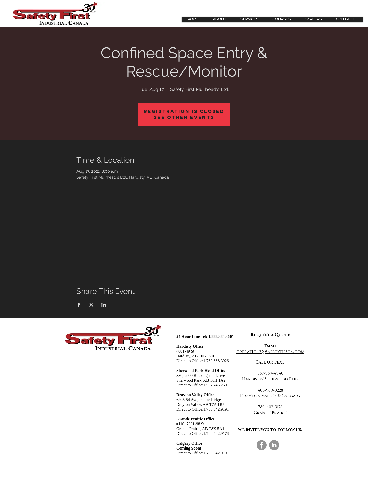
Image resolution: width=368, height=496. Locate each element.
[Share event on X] (91, 305)
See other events (184, 117)
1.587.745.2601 (216, 385)
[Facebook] (262, 445)
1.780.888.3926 (216, 361)
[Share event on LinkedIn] (103, 305)
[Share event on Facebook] (78, 305)
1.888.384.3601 (221, 336)
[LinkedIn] (274, 445)
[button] (251, 19)
